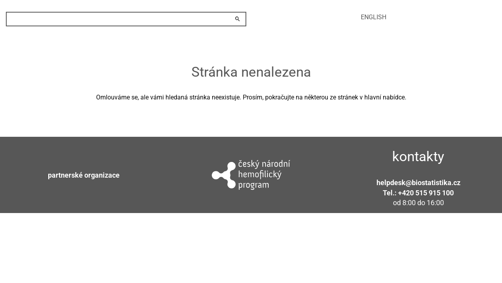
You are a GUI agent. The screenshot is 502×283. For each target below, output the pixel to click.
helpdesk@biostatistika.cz (418, 182)
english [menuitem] (373, 17)
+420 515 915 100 (426, 193)
